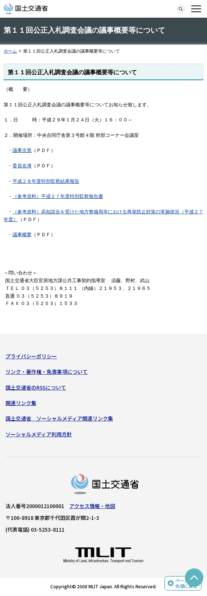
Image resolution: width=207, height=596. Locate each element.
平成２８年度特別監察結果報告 (45, 181)
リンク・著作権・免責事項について (47, 371)
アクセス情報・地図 (92, 506)
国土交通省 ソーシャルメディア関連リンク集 (59, 418)
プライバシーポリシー (31, 356)
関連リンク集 (21, 403)
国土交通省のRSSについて (36, 387)
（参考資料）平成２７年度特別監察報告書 (57, 196)
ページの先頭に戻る (186, 583)
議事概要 (22, 234)
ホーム (10, 51)
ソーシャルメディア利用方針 (39, 434)
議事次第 (22, 150)
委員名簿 (22, 165)
